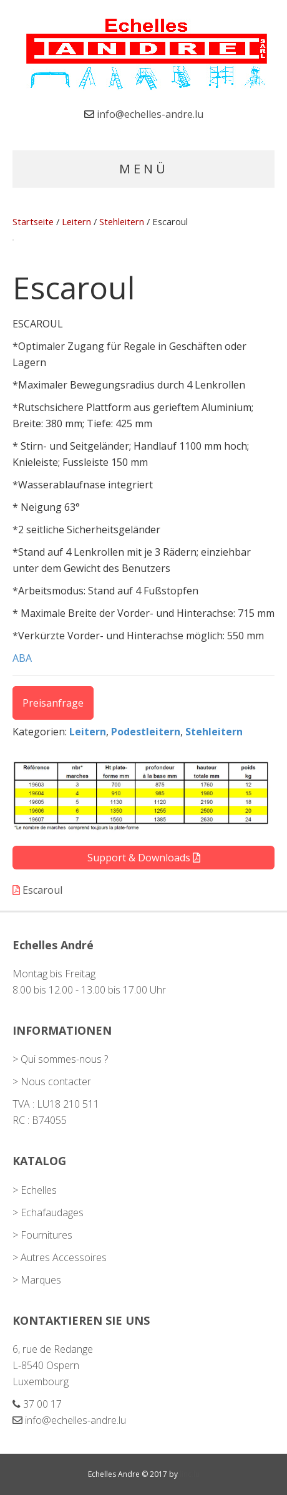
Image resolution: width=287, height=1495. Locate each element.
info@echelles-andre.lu (150, 114)
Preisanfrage (53, 703)
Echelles (39, 1190)
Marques (41, 1280)
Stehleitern (121, 221)
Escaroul (37, 890)
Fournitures (46, 1235)
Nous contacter (56, 1081)
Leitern (76, 221)
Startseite (33, 221)
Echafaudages (52, 1212)
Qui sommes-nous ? (64, 1059)
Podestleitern (145, 731)
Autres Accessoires (64, 1257)
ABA (22, 658)
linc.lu (190, 1474)
